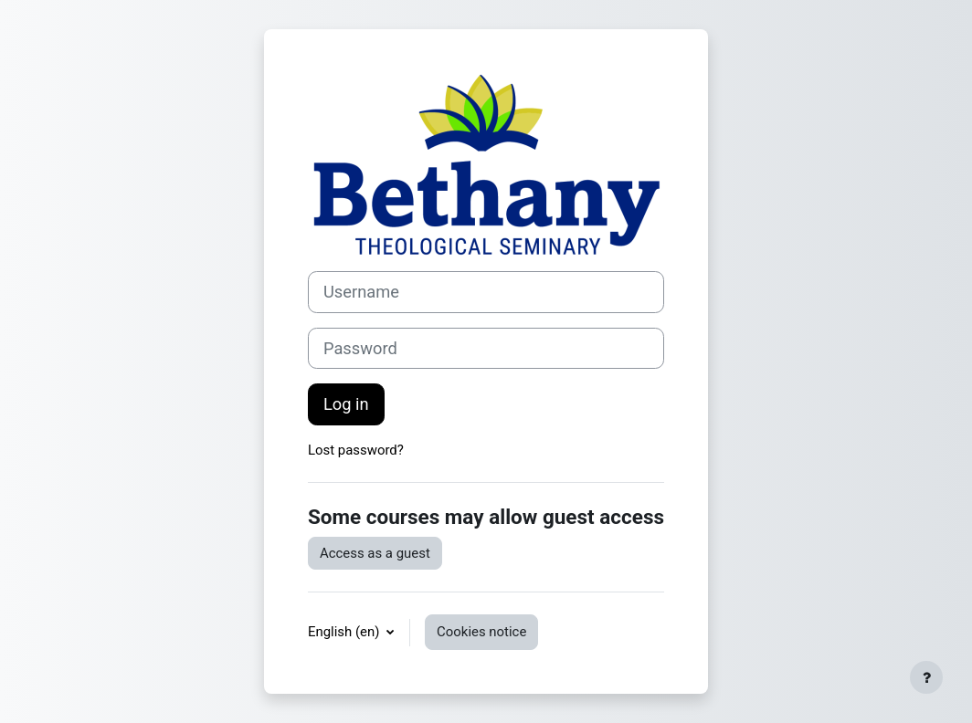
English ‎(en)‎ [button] (345, 631)
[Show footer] (926, 677)
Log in (346, 404)
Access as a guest (375, 553)
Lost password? (356, 450)
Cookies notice (481, 631)
